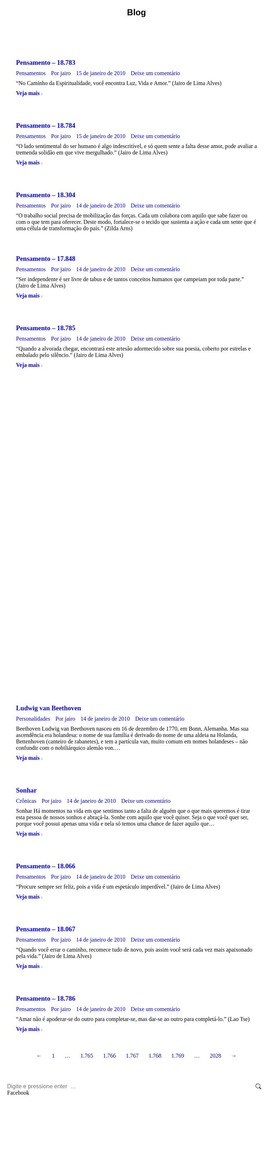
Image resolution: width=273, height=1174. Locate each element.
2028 (215, 1056)
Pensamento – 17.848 (45, 258)
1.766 (109, 1056)
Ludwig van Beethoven (48, 708)
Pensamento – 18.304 (45, 195)
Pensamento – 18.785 (45, 328)
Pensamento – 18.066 (45, 866)
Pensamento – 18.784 (45, 125)
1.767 (132, 1056)
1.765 (86, 1056)
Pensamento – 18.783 (45, 62)
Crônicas (26, 801)
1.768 (155, 1056)
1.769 (177, 1056)
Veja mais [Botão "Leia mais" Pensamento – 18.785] (28, 365)
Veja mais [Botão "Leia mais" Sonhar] (28, 834)
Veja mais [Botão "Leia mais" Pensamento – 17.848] (28, 296)
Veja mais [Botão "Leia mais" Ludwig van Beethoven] (28, 758)
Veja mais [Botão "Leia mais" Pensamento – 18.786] (28, 1029)
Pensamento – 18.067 (45, 929)
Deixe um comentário (155, 73)
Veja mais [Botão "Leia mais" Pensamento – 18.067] (28, 966)
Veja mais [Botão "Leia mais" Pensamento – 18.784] (28, 162)
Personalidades (33, 719)
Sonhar (26, 790)
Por (61, 73)
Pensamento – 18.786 (45, 998)
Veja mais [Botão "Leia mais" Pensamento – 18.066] (28, 897)
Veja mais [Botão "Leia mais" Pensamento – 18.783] (28, 93)
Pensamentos (31, 73)
